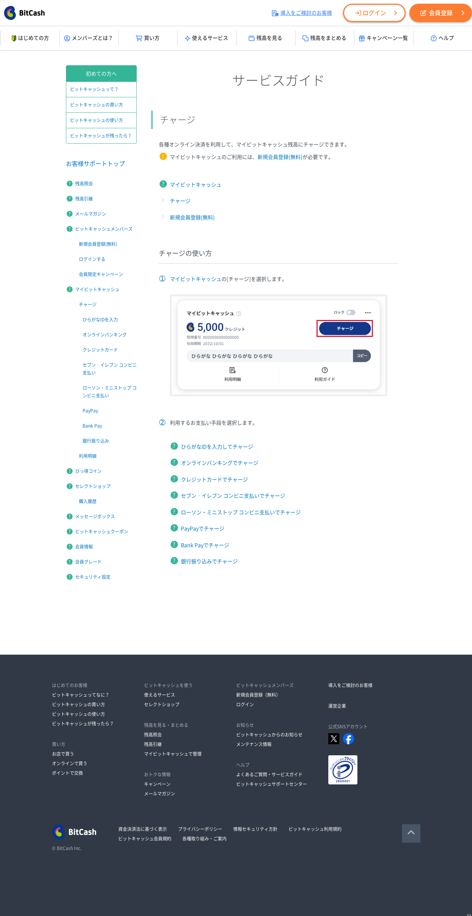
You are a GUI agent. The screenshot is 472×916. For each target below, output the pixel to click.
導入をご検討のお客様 (302, 12)
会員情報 (84, 546)
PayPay (90, 410)
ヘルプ (442, 38)
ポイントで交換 (67, 773)
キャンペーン (157, 784)
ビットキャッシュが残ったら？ (101, 135)
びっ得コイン (88, 471)
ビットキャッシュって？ (94, 89)
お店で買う (63, 754)
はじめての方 (29, 38)
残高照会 (84, 183)
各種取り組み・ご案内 (204, 838)
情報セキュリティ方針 (255, 829)
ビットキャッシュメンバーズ (104, 229)
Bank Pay (92, 426)
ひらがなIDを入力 (100, 319)
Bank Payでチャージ (205, 545)
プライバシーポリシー (200, 829)
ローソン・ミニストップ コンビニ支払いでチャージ (241, 512)
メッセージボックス (95, 516)
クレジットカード (100, 350)
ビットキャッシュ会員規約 (144, 838)
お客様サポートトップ (95, 164)
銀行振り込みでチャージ (209, 561)
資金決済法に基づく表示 (142, 829)
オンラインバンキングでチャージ (219, 463)
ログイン (370, 13)
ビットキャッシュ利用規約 (315, 829)
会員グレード (88, 562)
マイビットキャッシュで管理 (173, 754)
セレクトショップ (93, 486)
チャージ (180, 200)
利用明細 (88, 456)
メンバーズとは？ (88, 38)
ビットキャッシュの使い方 (96, 120)
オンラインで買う (69, 763)
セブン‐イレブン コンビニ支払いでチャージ (233, 495)
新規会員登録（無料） (258, 695)
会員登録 (436, 13)
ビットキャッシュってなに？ (80, 695)
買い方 (148, 38)
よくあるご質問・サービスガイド (269, 774)
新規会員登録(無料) (280, 157)
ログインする (92, 259)
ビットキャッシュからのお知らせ (269, 734)
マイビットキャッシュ (195, 184)
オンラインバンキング (105, 334)
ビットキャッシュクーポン (101, 531)
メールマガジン (90, 214)
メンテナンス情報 (254, 744)
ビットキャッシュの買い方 (96, 104)
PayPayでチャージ (202, 528)
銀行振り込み (96, 441)
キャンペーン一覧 (383, 38)
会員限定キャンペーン (101, 274)
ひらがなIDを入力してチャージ (217, 446)
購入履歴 (88, 501)
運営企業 (337, 706)
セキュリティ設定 (93, 577)
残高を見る (265, 38)
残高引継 (84, 198)
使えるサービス (206, 38)
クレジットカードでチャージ (214, 479)
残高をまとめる (324, 38)
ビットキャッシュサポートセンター (271, 784)
